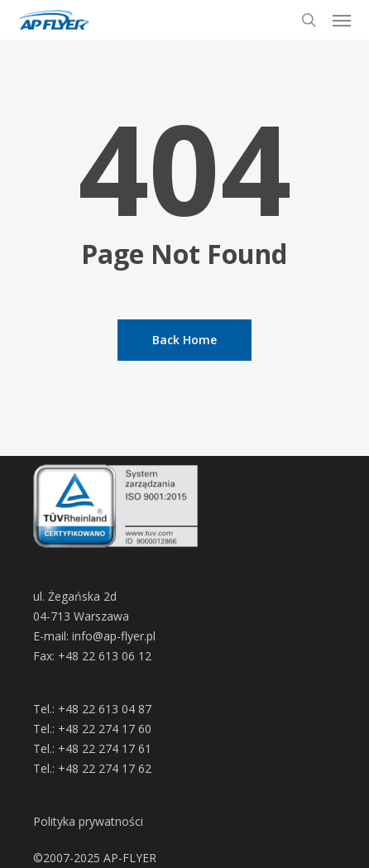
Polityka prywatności (88, 821)
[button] (342, 20)
